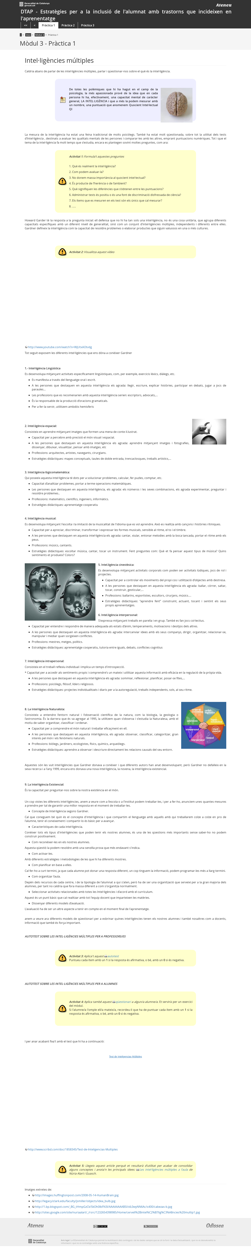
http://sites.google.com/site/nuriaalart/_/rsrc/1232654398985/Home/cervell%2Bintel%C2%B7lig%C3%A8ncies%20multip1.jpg (117, 1212)
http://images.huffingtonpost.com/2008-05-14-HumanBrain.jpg (77, 1195)
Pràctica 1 (48, 25)
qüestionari (123, 1002)
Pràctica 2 (68, 25)
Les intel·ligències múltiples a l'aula (163, 1169)
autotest (113, 956)
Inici (28, 34)
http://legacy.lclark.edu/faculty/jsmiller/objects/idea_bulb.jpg (75, 1201)
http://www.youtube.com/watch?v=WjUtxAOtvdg (60, 347)
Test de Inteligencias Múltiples (125, 1056)
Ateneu (224, 5)
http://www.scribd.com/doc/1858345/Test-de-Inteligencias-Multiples (73, 1149)
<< (25, 25)
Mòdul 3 (39, 34)
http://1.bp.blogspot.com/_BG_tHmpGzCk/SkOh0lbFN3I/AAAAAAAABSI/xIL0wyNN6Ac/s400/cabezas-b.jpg (103, 1207)
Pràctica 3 (87, 25)
